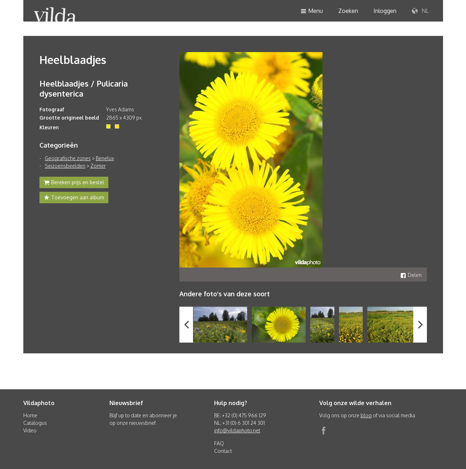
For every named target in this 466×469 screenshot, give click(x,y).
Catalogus (35, 423)
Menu (312, 11)
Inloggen (384, 10)
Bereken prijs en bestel (74, 183)
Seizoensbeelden (65, 166)
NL (420, 11)
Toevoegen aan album (74, 198)
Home (30, 415)
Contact (223, 451)
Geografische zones (68, 158)
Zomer (98, 166)
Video (30, 430)
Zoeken (348, 10)
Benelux (105, 158)
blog (366, 415)
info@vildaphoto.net (237, 430)
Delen (411, 275)
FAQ (219, 443)
